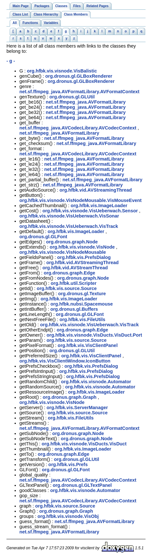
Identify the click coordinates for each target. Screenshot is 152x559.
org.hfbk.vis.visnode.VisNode (82, 247)
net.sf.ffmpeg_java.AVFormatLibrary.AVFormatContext (79, 91)
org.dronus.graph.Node (72, 241)
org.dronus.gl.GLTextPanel (82, 485)
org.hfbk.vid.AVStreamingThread (96, 190)
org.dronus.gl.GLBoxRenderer (78, 76)
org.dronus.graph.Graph (69, 397)
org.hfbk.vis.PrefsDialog (84, 257)
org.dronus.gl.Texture (82, 293)
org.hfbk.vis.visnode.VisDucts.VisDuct (84, 443)
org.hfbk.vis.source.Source (67, 288)
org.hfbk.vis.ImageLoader (99, 205)
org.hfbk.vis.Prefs (68, 464)
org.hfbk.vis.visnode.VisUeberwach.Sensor (90, 210)
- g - (10, 60)
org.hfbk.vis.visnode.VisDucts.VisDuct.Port (94, 335)
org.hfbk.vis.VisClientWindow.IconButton (64, 360)
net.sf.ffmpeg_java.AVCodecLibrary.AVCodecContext (77, 127)
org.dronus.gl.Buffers (74, 309)
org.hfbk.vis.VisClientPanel (87, 345)
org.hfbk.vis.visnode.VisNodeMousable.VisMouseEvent (80, 200)
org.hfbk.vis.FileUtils (82, 319)
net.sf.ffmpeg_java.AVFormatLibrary (86, 102)
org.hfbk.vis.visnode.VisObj (68, 516)
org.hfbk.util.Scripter (74, 283)
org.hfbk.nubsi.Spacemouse (81, 304)
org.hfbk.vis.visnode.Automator (96, 381)
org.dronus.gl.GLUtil (72, 96)
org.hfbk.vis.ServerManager (77, 407)
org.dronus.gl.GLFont (43, 236)
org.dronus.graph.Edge (69, 272)
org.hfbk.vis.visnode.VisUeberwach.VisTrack (68, 226)
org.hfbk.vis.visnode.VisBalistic (62, 70)
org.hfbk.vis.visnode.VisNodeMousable (62, 252)
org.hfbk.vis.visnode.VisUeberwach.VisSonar (69, 215)
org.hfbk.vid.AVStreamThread (75, 267)
